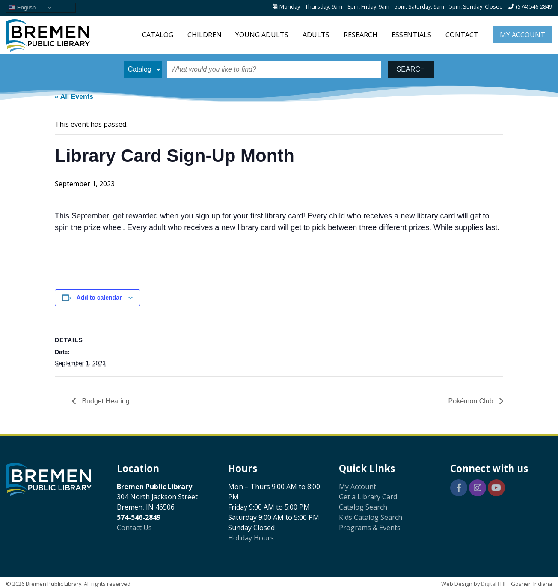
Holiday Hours (251, 538)
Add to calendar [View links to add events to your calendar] (99, 297)
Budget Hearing (105, 401)
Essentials (411, 34)
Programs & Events (370, 527)
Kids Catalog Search (370, 517)
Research (360, 34)
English (22, 7)
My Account (522, 34)
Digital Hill (493, 584)
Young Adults (261, 34)
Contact (461, 34)
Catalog (157, 34)
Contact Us (134, 527)
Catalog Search (363, 507)
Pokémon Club (471, 401)
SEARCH (411, 69)
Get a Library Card (368, 496)
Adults (316, 34)
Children (204, 34)
